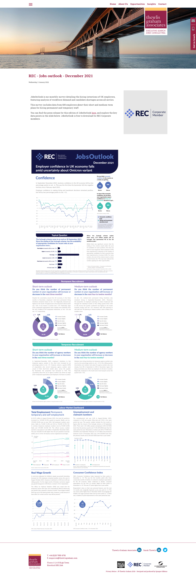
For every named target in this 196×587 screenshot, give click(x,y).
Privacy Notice (111, 571)
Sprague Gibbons (161, 571)
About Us (123, 4)
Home (113, 4)
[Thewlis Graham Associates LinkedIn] (139, 550)
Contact (162, 4)
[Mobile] (193, 28)
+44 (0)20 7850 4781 (57, 555)
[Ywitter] (165, 550)
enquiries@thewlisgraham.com (63, 558)
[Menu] (30, 4)
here (94, 112)
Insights (151, 4)
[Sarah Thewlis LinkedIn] (159, 550)
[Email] (193, 20)
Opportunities (137, 4)
